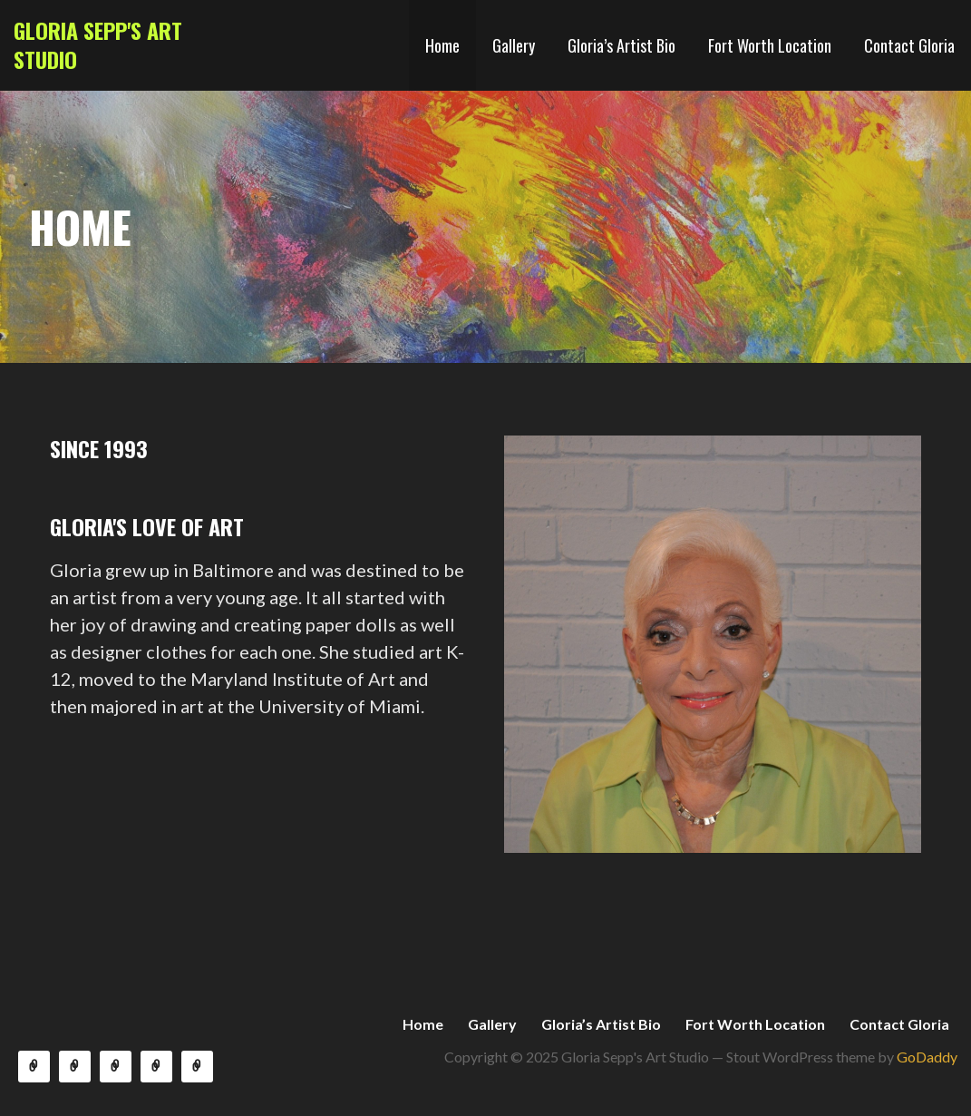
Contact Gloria (909, 45)
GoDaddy (927, 1056)
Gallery (513, 45)
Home (442, 45)
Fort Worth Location (769, 45)
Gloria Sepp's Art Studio (98, 44)
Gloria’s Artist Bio (621, 45)
